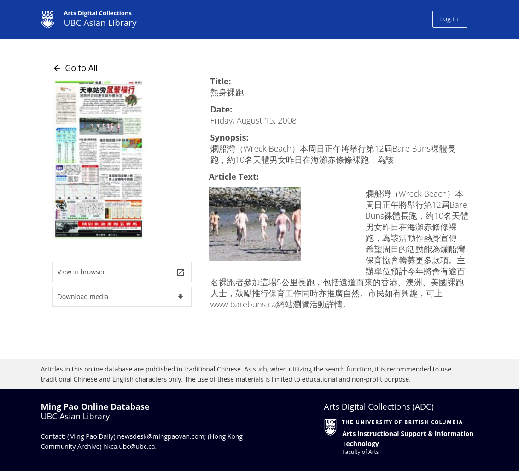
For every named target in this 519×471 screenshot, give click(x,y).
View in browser (121, 272)
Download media (121, 297)
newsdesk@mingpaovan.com (160, 436)
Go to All (75, 67)
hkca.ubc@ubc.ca (129, 446)
